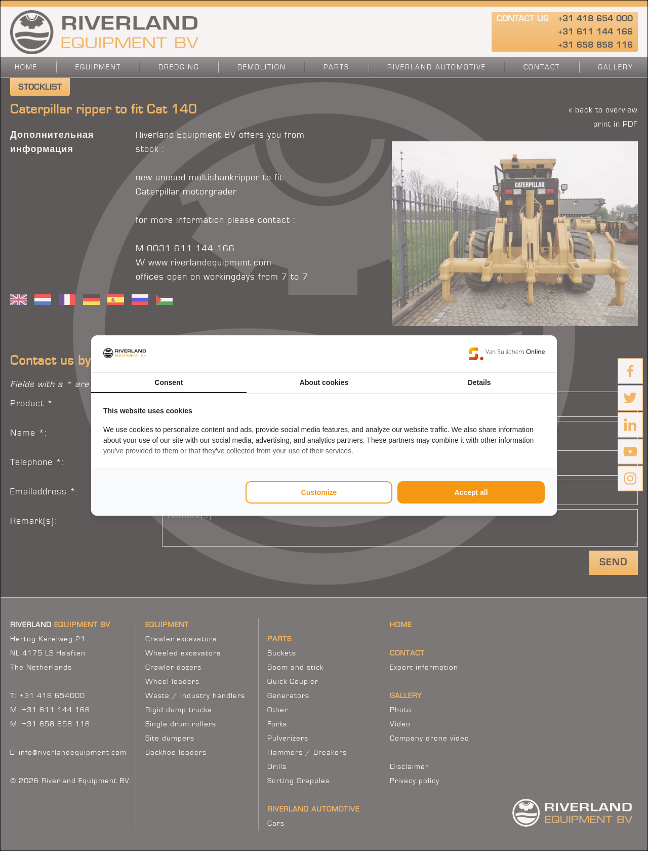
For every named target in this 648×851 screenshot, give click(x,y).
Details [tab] (479, 382)
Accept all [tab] (471, 492)
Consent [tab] (168, 382)
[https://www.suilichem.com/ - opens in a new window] (507, 353)
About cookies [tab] (324, 382)
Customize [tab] (319, 492)
